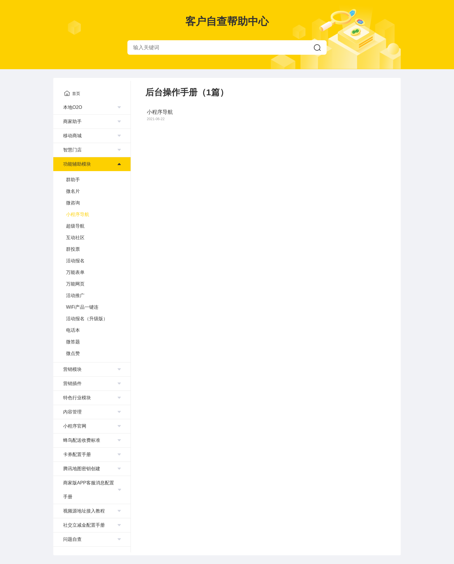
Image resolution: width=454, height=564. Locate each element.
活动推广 (75, 295)
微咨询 (73, 202)
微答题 (73, 341)
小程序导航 (77, 214)
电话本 (73, 330)
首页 (72, 93)
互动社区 (75, 237)
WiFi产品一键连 (82, 307)
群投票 (73, 249)
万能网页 (75, 283)
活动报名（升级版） (87, 318)
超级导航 (75, 226)
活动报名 (75, 260)
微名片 (73, 191)
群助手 (73, 179)
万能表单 (75, 272)
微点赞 (73, 353)
